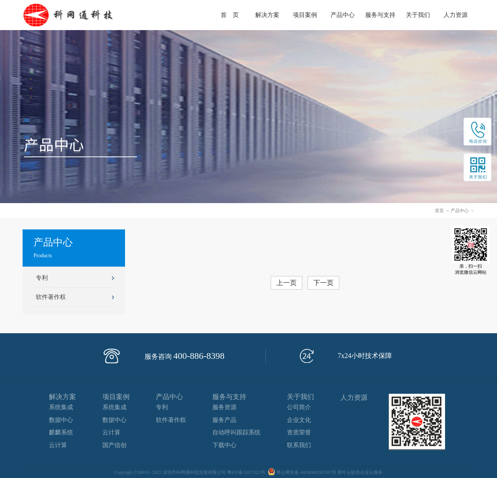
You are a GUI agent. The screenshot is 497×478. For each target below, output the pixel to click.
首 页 (230, 15)
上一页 (286, 283)
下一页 (323, 283)
